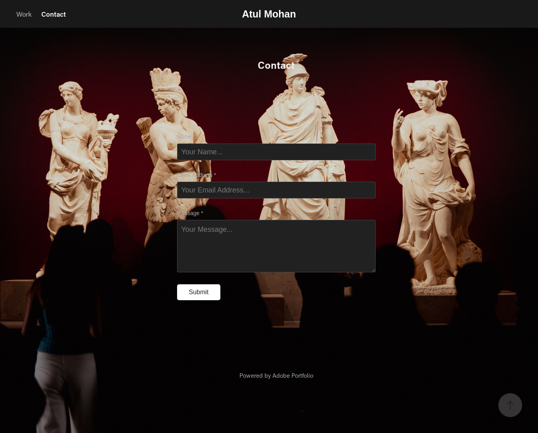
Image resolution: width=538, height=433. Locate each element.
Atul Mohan (269, 13)
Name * (186, 137)
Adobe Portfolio (292, 375)
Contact (53, 14)
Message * (190, 213)
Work (24, 14)
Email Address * (196, 175)
